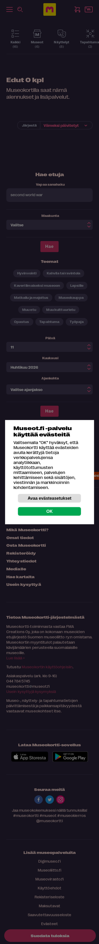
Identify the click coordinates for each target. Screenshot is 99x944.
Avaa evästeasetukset (50, 498)
